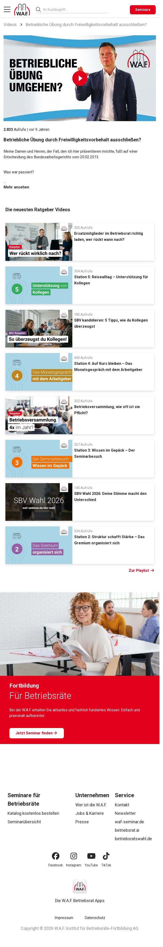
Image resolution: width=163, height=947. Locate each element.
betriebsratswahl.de (133, 838)
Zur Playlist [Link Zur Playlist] (141, 570)
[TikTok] (106, 856)
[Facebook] (55, 856)
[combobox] (75, 9)
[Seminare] (143, 9)
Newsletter (125, 813)
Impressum (63, 917)
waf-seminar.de (129, 821)
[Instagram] (73, 856)
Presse (82, 821)
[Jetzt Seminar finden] (36, 733)
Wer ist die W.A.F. (91, 804)
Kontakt (122, 804)
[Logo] (22, 10)
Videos (10, 24)
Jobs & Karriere (89, 813)
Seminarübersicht (24, 821)
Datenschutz (95, 917)
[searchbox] (74, 9)
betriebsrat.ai (127, 830)
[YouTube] (91, 856)
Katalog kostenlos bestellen (33, 813)
